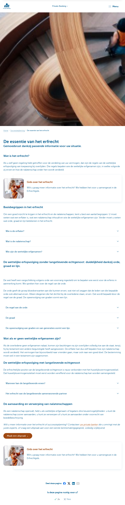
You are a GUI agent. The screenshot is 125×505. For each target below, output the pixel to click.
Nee (67, 499)
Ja (57, 499)
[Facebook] (64, 483)
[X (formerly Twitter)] (68, 483)
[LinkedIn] (73, 483)
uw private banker (89, 424)
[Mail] (78, 483)
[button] (113, 6)
